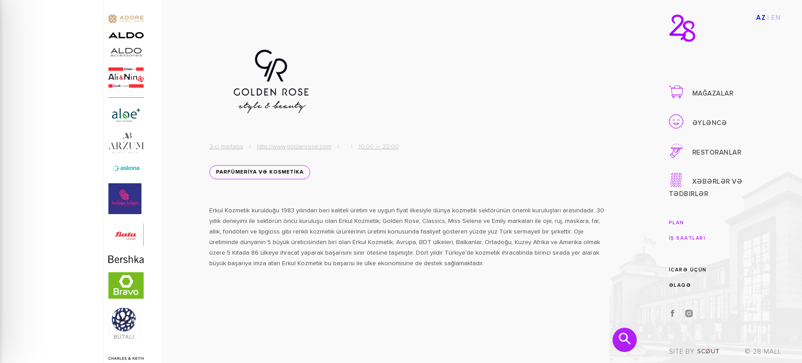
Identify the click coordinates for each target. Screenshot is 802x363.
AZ (761, 18)
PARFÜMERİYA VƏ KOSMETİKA (260, 172)
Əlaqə (680, 285)
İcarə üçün (688, 269)
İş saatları (687, 238)
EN (776, 18)
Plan (676, 222)
